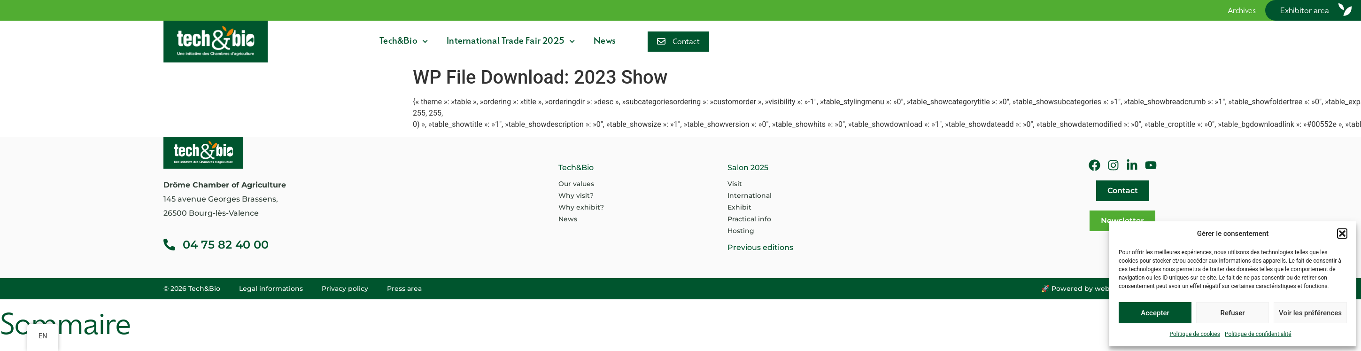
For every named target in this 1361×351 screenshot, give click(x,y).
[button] (1342, 233)
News (605, 42)
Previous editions (760, 247)
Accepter (1155, 313)
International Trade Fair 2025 (511, 41)
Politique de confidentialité (1258, 334)
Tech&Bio (403, 41)
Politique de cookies (1195, 334)
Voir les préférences (1310, 313)
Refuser (1232, 313)
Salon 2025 (747, 167)
